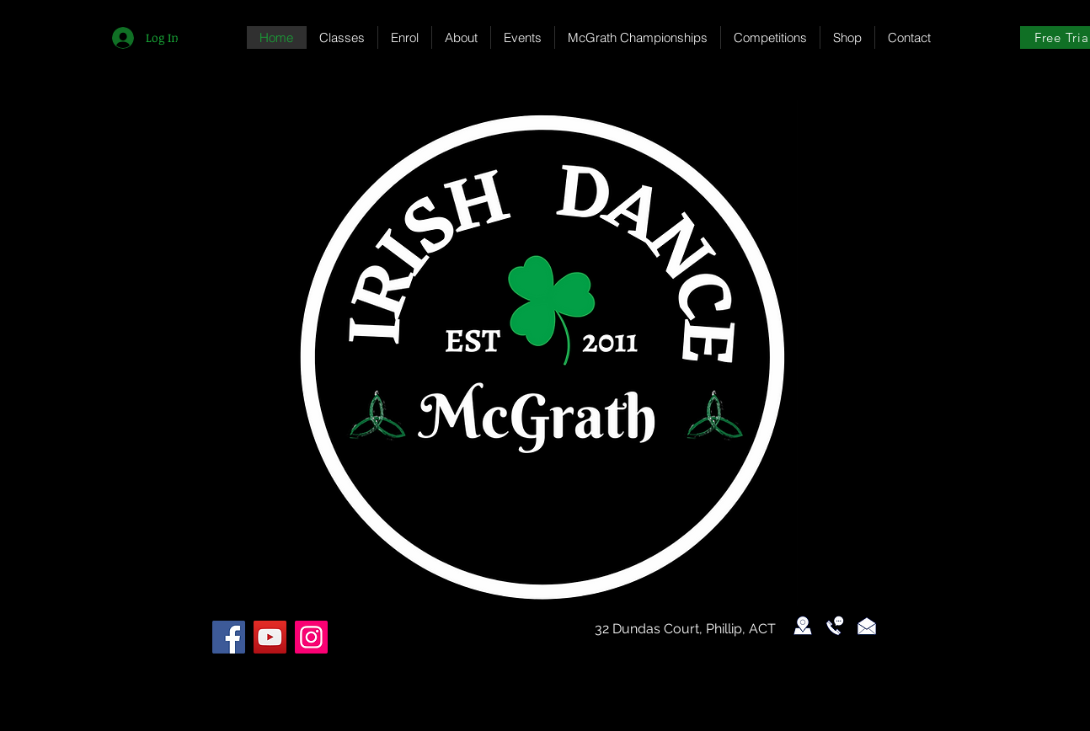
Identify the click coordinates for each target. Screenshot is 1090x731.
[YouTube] (270, 637)
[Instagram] (311, 637)
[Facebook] (228, 637)
